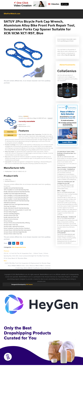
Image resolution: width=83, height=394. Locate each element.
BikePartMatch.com (12, 13)
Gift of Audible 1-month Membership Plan (16, 199)
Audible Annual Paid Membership (13, 188)
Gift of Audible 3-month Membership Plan (16, 195)
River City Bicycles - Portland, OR (66, 217)
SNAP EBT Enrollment (10, 202)
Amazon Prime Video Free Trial (13, 234)
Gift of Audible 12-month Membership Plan (16, 190)
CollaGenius (66, 71)
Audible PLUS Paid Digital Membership (15, 193)
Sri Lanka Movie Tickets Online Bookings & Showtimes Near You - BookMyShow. (67, 153)
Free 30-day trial (70, 55)
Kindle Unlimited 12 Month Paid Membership (16, 201)
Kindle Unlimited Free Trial (11, 217)
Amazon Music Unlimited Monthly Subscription (17, 230)
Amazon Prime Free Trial (11, 215)
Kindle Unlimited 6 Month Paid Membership (16, 208)
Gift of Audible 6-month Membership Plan (16, 197)
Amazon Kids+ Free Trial (11, 224)
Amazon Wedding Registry (12, 213)
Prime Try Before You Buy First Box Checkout (17, 228)
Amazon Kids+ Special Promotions (14, 226)
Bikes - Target (61, 191)
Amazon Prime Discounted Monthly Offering (17, 223)
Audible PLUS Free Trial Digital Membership (16, 204)
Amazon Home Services (11, 219)
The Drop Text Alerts (10, 206)
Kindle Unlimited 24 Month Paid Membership (17, 191)
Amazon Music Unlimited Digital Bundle (15, 232)
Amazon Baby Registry (10, 212)
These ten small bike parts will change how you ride (65, 182)
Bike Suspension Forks (19, 247)
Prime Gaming (8, 221)
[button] (41, 18)
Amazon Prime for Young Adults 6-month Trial (17, 210)
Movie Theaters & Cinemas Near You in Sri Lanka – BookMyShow (66, 168)
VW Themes (29, 284)
